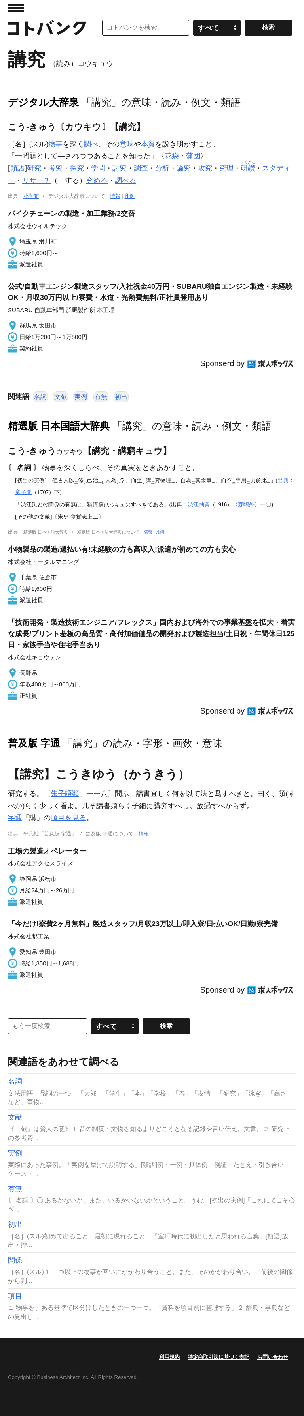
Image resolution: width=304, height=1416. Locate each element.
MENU (16, 8)
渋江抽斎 (199, 504)
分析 (162, 168)
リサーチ (36, 180)
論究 (184, 168)
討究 (119, 168)
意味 (127, 144)
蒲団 (193, 156)
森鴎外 (246, 504)
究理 (226, 168)
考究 (55, 168)
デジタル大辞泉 (43, 102)
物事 (55, 144)
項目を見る (68, 818)
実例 (80, 396)
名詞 (40, 396)
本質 (148, 144)
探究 (77, 168)
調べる (125, 180)
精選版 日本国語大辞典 (59, 425)
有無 (101, 396)
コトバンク (47, 28)
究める (97, 180)
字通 (15, 818)
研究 (34, 168)
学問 (98, 168)
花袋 (172, 156)
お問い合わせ (272, 1357)
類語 (17, 168)
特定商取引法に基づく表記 (218, 1357)
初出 (121, 396)
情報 (115, 196)
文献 (60, 396)
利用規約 (169, 1357)
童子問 (23, 492)
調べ (91, 144)
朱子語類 (65, 794)
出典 (283, 480)
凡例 (129, 196)
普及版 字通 (34, 743)
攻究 (205, 168)
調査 (141, 168)
